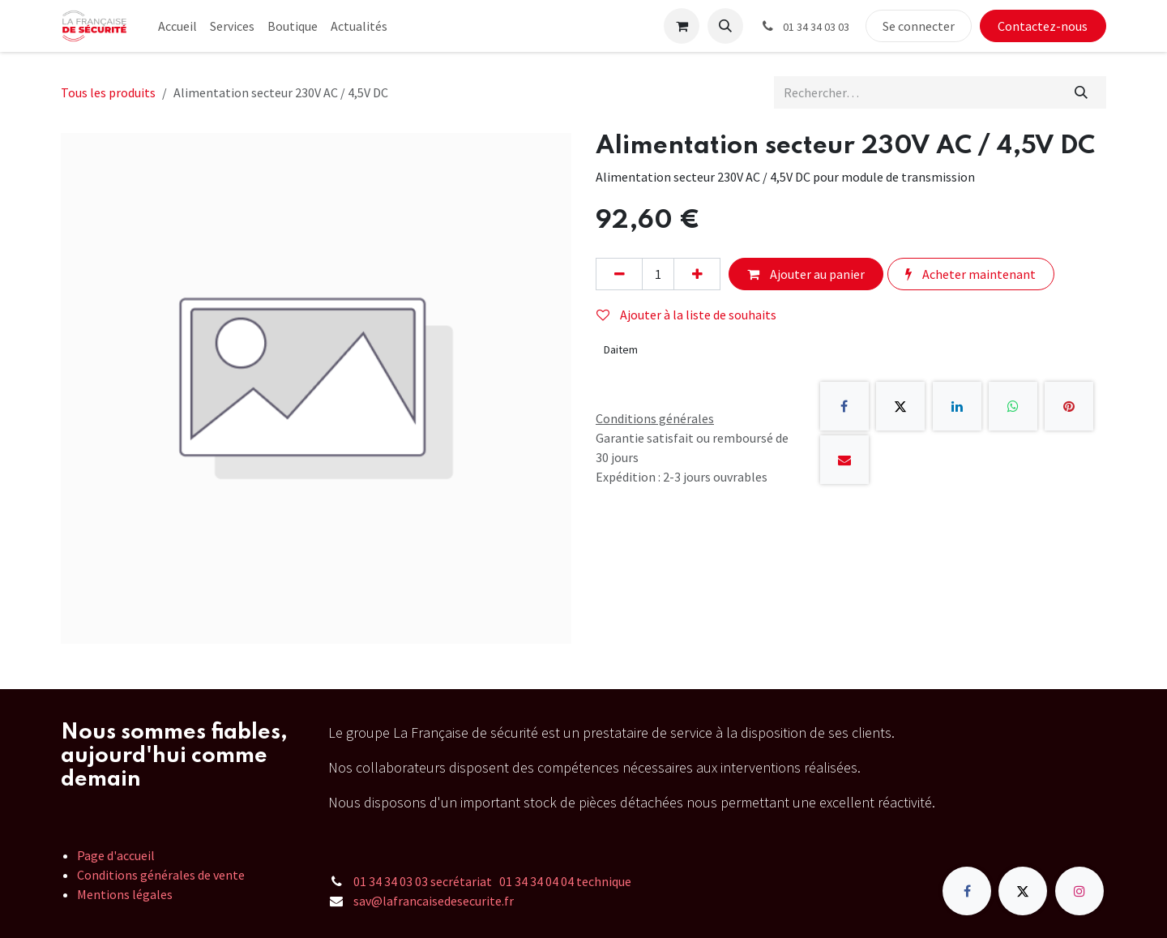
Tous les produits (108, 92)
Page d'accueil (116, 855)
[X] (900, 406)
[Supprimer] (619, 274)
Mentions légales (125, 894)
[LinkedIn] (957, 406)
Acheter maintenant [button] (970, 274)
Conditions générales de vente (161, 875)
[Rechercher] (1081, 92)
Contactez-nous (1043, 26)
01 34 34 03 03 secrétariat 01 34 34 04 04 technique (492, 881)
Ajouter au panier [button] (806, 274)
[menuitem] (177, 26)
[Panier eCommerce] (681, 26)
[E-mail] (844, 459)
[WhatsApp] (1013, 406)
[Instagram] (1079, 891)
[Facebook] (844, 406)
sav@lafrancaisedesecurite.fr (433, 901)
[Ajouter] (696, 274)
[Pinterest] (1069, 406)
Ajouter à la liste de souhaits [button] (686, 314)
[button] (725, 26)
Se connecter (919, 26)
